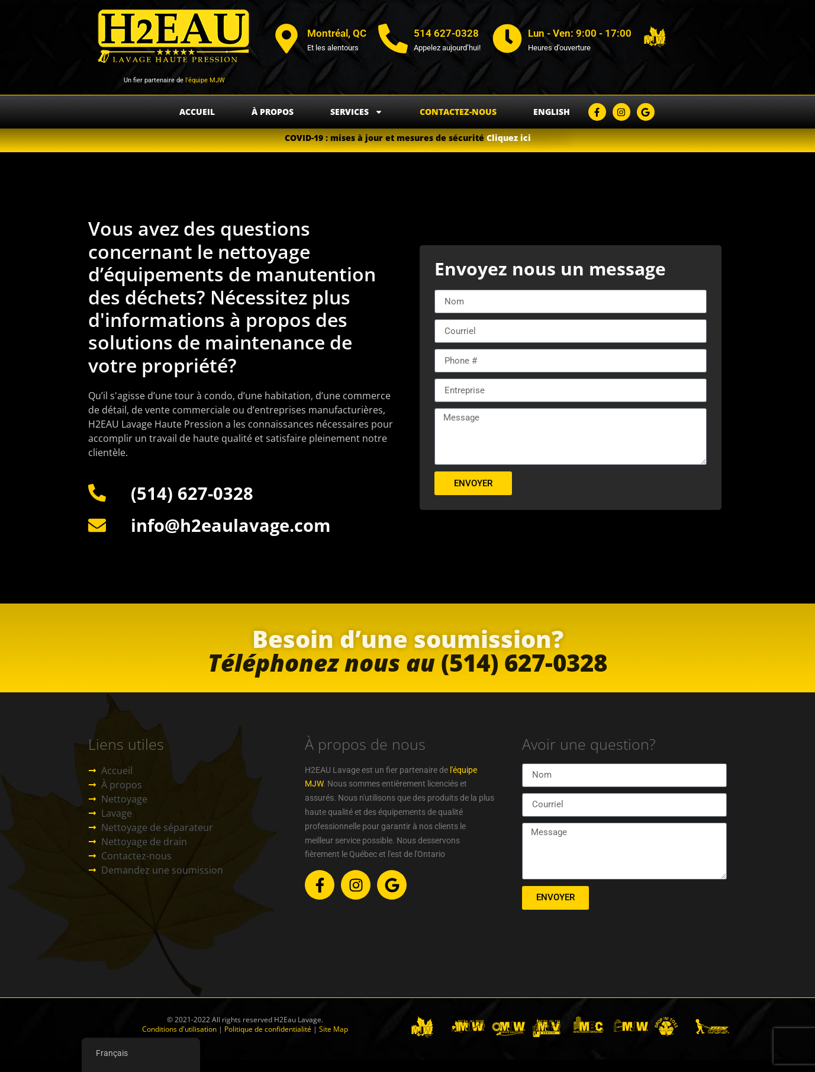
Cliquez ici (509, 137)
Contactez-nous (458, 111)
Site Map (333, 1029)
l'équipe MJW (204, 80)
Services (356, 112)
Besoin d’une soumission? (407, 656)
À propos (273, 111)
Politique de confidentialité (267, 1029)
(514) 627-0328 (407, 680)
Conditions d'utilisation (179, 1029)
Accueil (197, 111)
